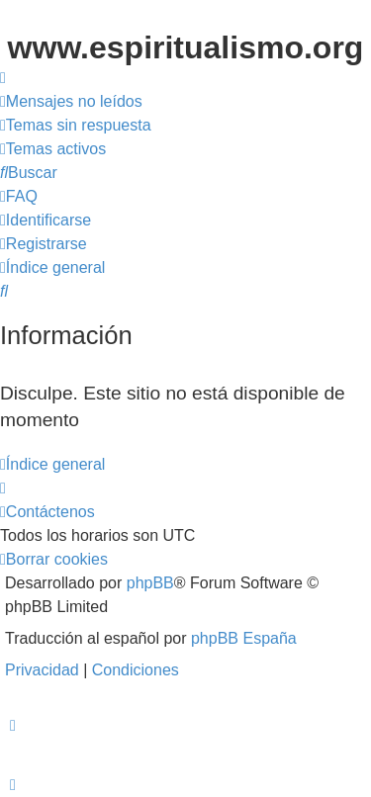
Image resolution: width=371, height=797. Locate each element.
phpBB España (244, 638)
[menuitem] (71, 102)
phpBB (150, 583)
